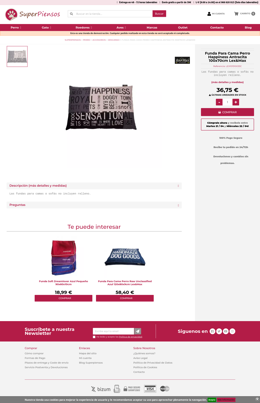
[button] (16, 27)
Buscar (159, 13)
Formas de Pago (35, 358)
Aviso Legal (140, 358)
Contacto (139, 371)
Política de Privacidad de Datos (152, 362)
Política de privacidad (130, 336)
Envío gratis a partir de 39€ (176, 2)
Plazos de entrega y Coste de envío (46, 362)
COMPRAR (229, 112)
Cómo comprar (34, 353)
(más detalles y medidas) (227, 82)
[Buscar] (117, 13)
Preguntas (17, 205)
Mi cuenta (85, 358)
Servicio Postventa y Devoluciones (46, 367)
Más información (226, 399)
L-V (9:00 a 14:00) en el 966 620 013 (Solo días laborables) (227, 2)
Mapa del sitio (88, 353)
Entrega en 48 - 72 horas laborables (138, 2)
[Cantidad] (227, 102)
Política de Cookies (145, 367)
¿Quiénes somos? (144, 353)
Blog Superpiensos (91, 362)
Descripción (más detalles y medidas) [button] (38, 185)
